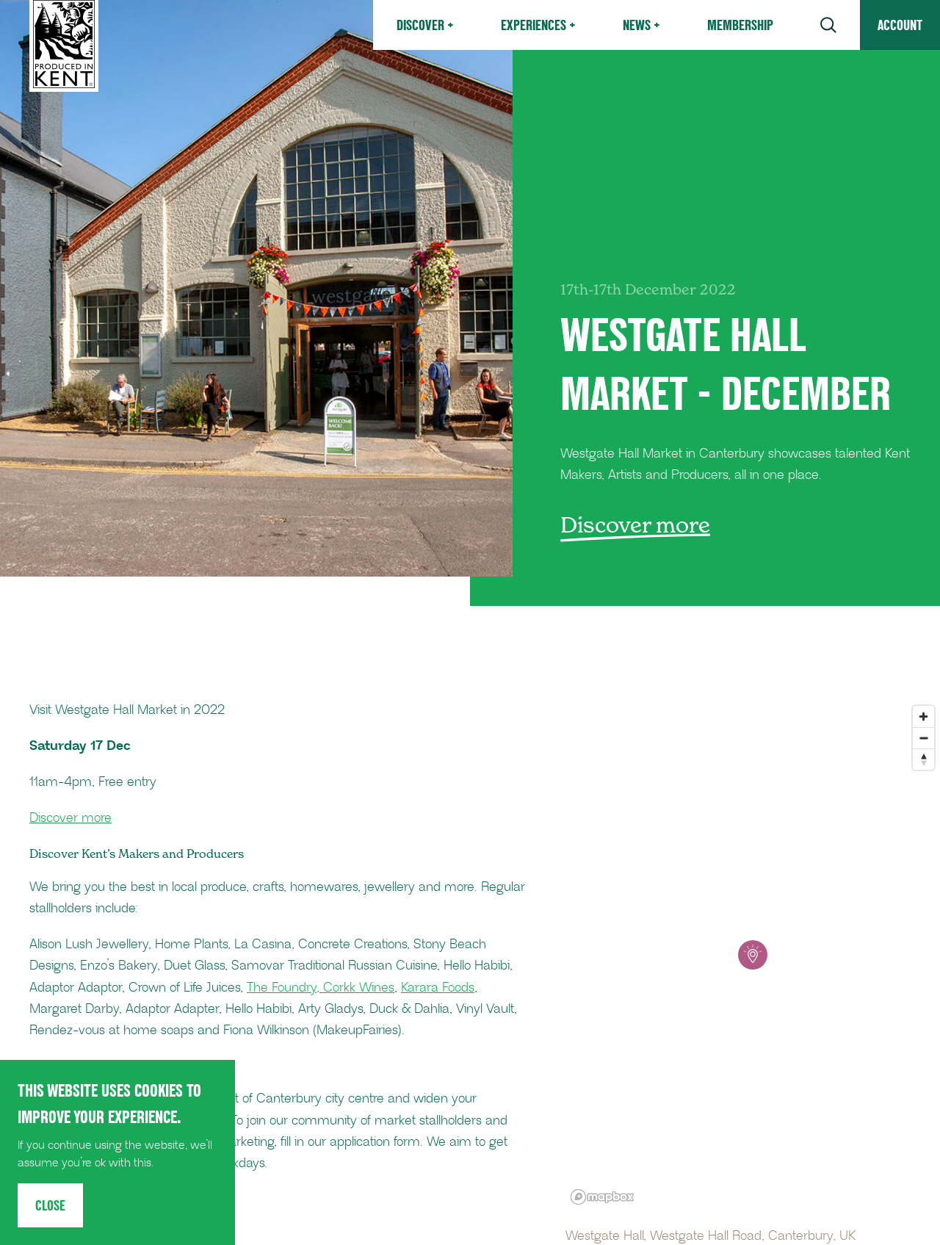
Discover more (70, 818)
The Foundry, (285, 988)
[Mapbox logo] (602, 1196)
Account (900, 25)
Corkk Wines (358, 988)
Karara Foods (437, 988)
